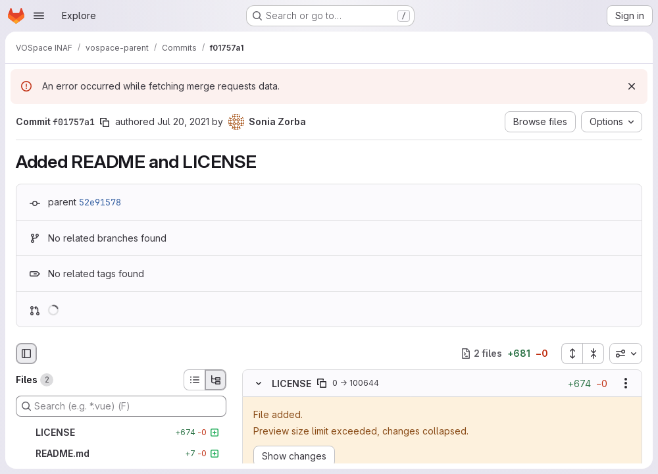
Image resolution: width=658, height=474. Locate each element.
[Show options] (626, 383)
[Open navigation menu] (38, 15)
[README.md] (121, 453)
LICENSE (291, 383)
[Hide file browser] (26, 353)
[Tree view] (215, 379)
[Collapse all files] (593, 353)
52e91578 (100, 202)
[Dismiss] (632, 86)
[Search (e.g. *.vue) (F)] (121, 406)
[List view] (194, 379)
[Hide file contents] (258, 383)
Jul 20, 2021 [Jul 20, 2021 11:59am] (183, 121)
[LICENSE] (121, 432)
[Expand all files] (571, 353)
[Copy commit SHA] (105, 122)
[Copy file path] (322, 383)
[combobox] (625, 353)
